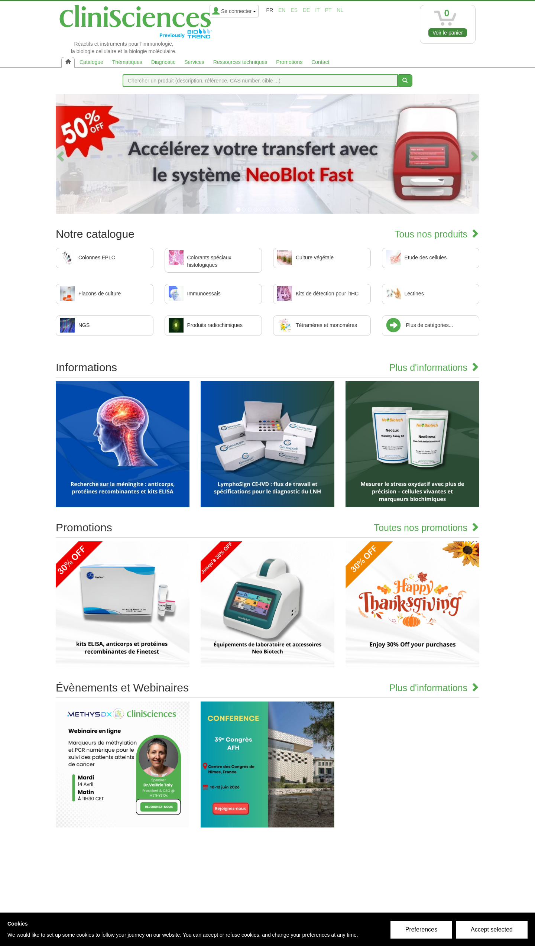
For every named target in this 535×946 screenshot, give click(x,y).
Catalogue (91, 62)
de (306, 10)
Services (194, 62)
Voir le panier (447, 33)
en (281, 10)
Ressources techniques (240, 62)
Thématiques (127, 62)
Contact (320, 62)
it (317, 10)
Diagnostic (163, 62)
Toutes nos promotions (426, 527)
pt (328, 10)
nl (340, 10)
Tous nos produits (437, 234)
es (294, 10)
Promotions (289, 62)
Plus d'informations (434, 367)
